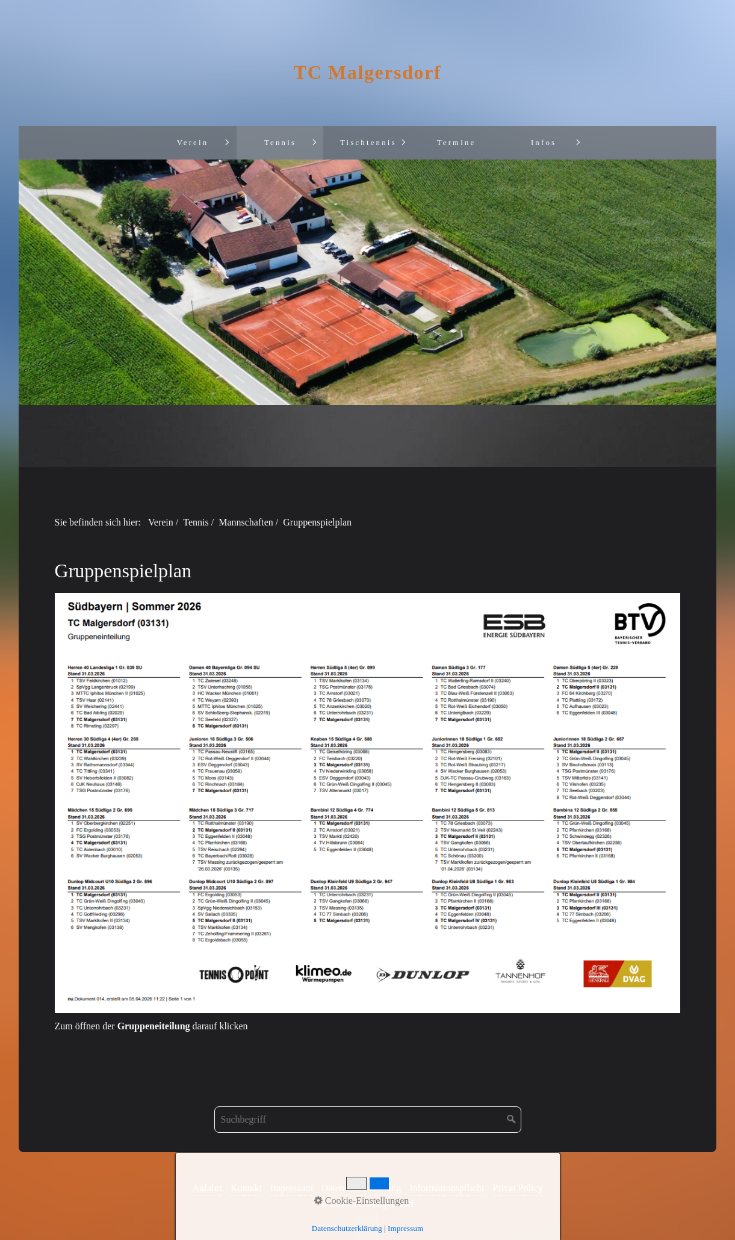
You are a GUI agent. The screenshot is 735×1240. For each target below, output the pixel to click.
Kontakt (246, 1188)
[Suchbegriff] (367, 1119)
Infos (543, 142)
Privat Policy (518, 1188)
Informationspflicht (446, 1188)
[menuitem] (192, 143)
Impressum (291, 1188)
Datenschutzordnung (361, 1188)
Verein (193, 142)
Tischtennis (368, 142)
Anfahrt (207, 1188)
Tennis (280, 142)
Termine (456, 142)
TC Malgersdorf (367, 72)
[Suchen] (511, 1119)
